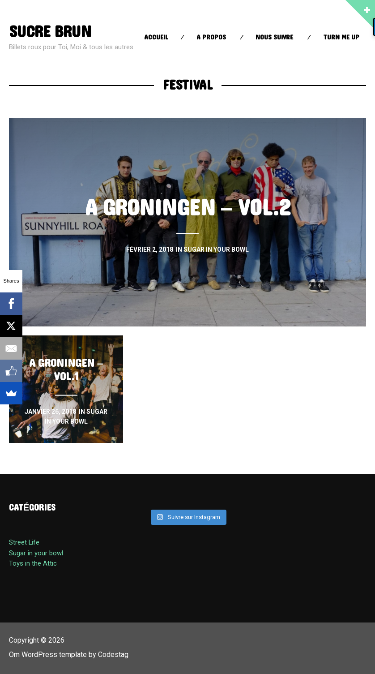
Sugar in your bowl (36, 553)
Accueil (156, 37)
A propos (211, 37)
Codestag (113, 654)
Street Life (24, 542)
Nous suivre (274, 37)
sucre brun (50, 32)
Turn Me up (341, 37)
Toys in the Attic (33, 563)
